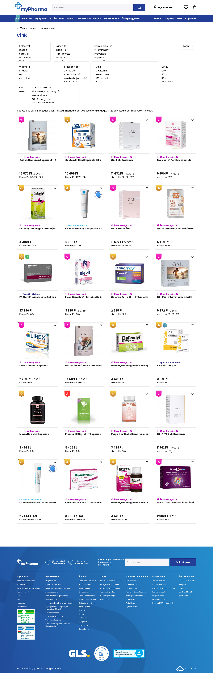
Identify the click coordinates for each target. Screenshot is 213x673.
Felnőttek (34, 46)
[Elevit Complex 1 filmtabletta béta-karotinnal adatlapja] (83, 286)
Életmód (83, 576)
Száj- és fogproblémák (54, 616)
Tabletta (71, 50)
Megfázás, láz (50, 581)
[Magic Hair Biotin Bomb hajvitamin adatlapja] (129, 423)
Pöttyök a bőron (158, 596)
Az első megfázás (159, 584)
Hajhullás (125, 58)
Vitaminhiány (125, 50)
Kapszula (71, 46)
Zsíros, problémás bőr (134, 596)
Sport (103, 576)
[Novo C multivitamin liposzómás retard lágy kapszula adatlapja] (175, 491)
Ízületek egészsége (107, 596)
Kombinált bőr (76, 75)
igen (22, 88)
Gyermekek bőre (132, 607)
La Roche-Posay (54, 88)
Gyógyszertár (52, 576)
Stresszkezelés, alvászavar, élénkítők (59, 603)
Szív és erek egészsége (87, 599)
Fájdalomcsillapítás (53, 584)
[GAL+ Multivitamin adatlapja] (129, 149)
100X (168, 71)
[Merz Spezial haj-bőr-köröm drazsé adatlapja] (175, 217)
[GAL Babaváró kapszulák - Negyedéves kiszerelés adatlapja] (83, 354)
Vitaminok (183, 588)
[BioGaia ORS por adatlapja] (175, 354)
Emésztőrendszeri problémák (56, 596)
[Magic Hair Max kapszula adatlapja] (37, 423)
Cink (53, 28)
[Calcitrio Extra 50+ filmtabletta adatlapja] (129, 286)
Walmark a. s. (54, 95)
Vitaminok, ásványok (53, 620)
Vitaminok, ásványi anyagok (111, 581)
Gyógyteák (83, 622)
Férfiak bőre (130, 603)
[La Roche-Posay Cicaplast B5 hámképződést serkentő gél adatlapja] (83, 217)
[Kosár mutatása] (194, 7)
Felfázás (82, 610)
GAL (38, 75)
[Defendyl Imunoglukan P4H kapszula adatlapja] (129, 354)
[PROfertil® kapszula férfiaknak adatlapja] (37, 286)
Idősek (34, 50)
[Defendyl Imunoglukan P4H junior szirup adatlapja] (37, 217)
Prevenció (125, 54)
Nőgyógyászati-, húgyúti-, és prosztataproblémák (56, 608)
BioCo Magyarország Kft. (54, 91)
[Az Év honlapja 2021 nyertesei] (101, 653)
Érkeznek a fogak (158, 592)
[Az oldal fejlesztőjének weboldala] (186, 668)
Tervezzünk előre (158, 581)
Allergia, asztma (51, 592)
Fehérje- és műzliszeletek (110, 584)
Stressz (81, 614)
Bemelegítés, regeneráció (110, 588)
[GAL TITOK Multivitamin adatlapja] (175, 423)
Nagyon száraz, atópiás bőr (136, 592)
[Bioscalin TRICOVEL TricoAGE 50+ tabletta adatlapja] (83, 491)
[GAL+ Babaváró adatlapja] (129, 217)
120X (168, 78)
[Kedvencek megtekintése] (186, 7)
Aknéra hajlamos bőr (76, 78)
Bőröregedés (130, 599)
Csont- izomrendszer (87, 596)
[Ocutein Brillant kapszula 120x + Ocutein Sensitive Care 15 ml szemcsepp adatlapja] (83, 149)
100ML (168, 67)
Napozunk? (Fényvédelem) (162, 603)
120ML (168, 75)
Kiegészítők (104, 599)
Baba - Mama (159, 576)
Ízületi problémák (185, 592)
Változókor (83, 618)
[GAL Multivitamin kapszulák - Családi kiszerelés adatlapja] (37, 149)
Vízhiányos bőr (131, 584)
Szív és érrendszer (52, 613)
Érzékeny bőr (76, 67)
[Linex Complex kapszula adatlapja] (37, 354)
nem (22, 91)
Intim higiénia (84, 607)
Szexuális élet (84, 629)
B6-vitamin (125, 75)
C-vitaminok (83, 592)
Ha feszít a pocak (158, 599)
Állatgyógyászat (187, 576)
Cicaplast (38, 78)
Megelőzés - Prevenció (87, 581)
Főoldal (33, 28)
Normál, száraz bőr (133, 588)
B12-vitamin (125, 78)
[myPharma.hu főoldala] (31, 7)
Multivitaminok (84, 588)
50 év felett (34, 58)
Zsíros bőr (76, 71)
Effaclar (38, 71)
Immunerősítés (125, 46)
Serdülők (34, 54)
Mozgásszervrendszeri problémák (58, 588)
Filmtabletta (71, 54)
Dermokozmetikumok (137, 576)
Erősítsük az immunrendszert (163, 588)
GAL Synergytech (54, 99)
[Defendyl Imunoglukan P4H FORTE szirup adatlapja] (129, 491)
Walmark (38, 67)
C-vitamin (125, 71)
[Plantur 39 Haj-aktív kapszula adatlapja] (83, 423)
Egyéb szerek (183, 596)
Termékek (44, 28)
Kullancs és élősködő (187, 581)
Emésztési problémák (87, 603)
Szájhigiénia (83, 625)
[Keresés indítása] (139, 7)
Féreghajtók (183, 584)
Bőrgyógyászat (51, 599)
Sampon (71, 58)
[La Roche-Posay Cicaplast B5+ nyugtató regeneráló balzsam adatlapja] (37, 491)
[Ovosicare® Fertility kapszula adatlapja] (175, 149)
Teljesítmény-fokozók (108, 592)
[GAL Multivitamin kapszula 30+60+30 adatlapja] (175, 286)
